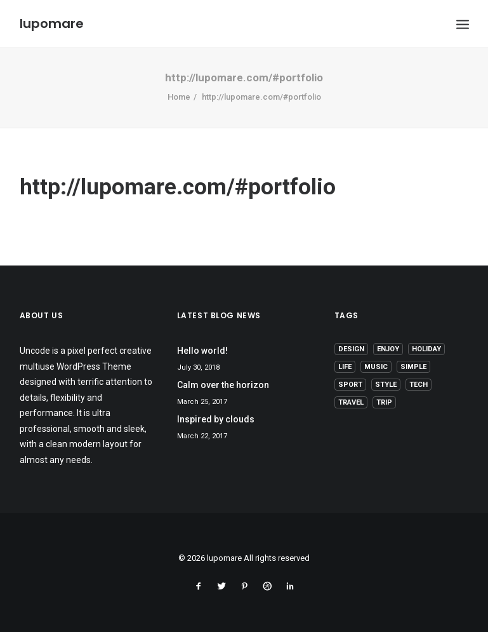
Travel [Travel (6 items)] (351, 402)
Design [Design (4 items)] (351, 349)
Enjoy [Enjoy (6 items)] (388, 349)
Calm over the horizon (223, 385)
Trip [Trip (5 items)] (384, 402)
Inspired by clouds (215, 419)
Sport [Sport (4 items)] (350, 384)
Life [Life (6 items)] (345, 367)
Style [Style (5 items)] (386, 384)
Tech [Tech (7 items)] (418, 384)
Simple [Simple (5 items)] (413, 367)
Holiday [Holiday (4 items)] (426, 349)
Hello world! (202, 351)
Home (179, 97)
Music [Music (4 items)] (376, 367)
